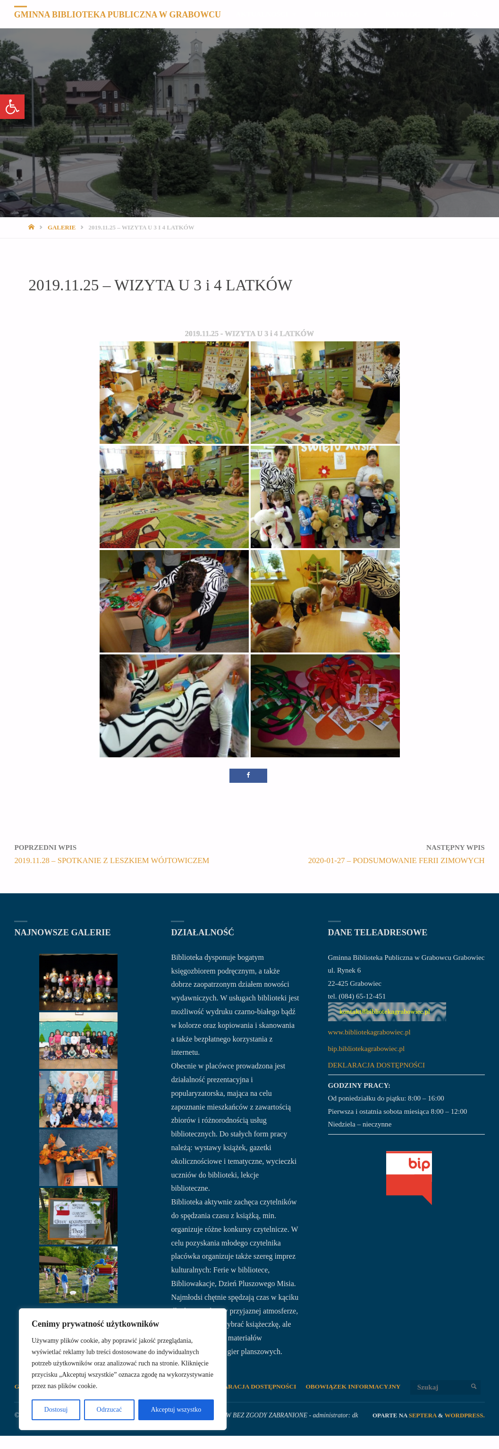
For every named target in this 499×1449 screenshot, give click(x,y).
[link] (475, 42)
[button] (12, 106)
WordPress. (465, 1428)
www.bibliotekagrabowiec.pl (369, 1032)
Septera (422, 1428)
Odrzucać (109, 1409)
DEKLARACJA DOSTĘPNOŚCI (376, 1065)
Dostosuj (56, 1409)
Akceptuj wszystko (176, 1409)
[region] (123, 1369)
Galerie (62, 227)
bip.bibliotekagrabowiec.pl (366, 1048)
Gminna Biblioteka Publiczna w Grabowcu (119, 14)
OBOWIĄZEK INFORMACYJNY (359, 1386)
